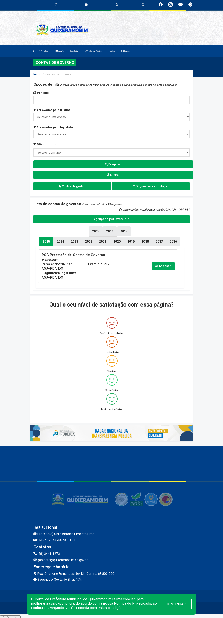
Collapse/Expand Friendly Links (10, 615)
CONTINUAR (176, 604)
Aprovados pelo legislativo (54, 127)
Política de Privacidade (132, 603)
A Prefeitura (44, 51)
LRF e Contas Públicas (94, 51)
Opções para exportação (151, 186)
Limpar (113, 174)
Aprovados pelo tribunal (52, 110)
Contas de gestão (72, 186)
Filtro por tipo (44, 144)
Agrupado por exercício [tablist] (111, 219)
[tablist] (46, 241)
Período (41, 93)
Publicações (126, 51)
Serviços (112, 51)
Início (37, 74)
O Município (60, 51)
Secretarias (75, 51)
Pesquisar (113, 164)
